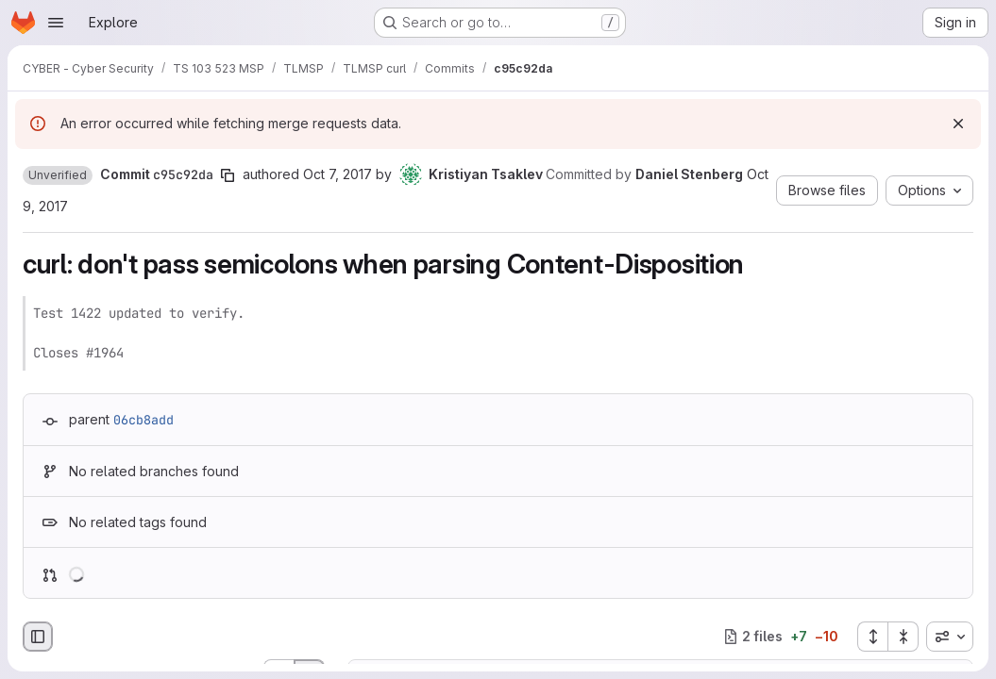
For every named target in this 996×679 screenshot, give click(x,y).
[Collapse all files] (903, 636)
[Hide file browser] (38, 636)
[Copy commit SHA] (227, 175)
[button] (58, 175)
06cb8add (143, 419)
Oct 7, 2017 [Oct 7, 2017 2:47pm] (337, 174)
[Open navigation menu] (56, 23)
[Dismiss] (958, 123)
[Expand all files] (872, 636)
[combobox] (949, 636)
